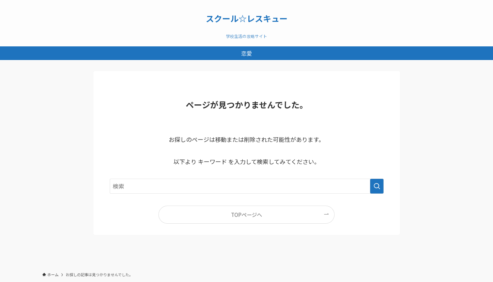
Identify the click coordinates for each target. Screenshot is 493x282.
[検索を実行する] (377, 186)
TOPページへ (246, 214)
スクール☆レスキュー (247, 18)
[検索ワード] (247, 186)
